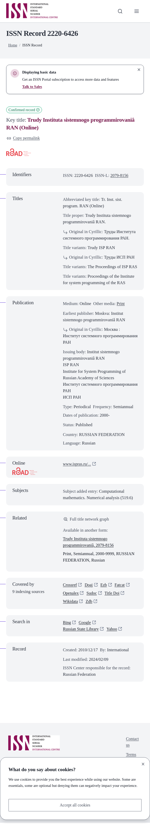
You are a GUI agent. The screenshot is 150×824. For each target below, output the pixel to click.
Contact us (132, 743)
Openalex (71, 594)
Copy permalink (24, 138)
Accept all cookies (75, 805)
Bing (67, 623)
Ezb (104, 585)
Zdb (89, 602)
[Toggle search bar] (119, 11)
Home (12, 45)
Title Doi (113, 594)
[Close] (143, 764)
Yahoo (113, 630)
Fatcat (120, 585)
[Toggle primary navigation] (136, 11)
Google (85, 623)
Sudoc (92, 594)
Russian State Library (81, 630)
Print (121, 303)
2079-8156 (119, 175)
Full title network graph (86, 519)
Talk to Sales (32, 87)
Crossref (70, 585)
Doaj (89, 585)
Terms (131, 756)
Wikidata (70, 602)
